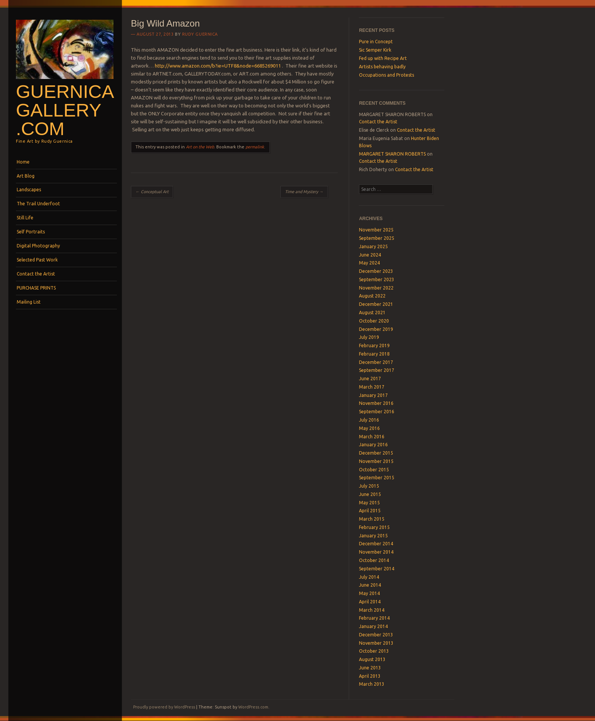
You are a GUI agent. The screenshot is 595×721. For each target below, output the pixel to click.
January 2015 (373, 535)
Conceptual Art (151, 191)
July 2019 (369, 337)
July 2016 (369, 419)
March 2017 (371, 386)
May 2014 (369, 593)
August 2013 (372, 659)
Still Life (25, 217)
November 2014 (376, 551)
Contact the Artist (36, 273)
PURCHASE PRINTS (36, 287)
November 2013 (376, 643)
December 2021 (376, 304)
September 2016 (376, 411)
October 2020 (374, 320)
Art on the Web (200, 147)
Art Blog (26, 175)
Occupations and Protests (386, 74)
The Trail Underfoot (38, 203)
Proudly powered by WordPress (164, 707)
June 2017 (370, 378)
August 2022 (372, 295)
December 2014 (376, 543)
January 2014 (373, 626)
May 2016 (369, 428)
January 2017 (373, 395)
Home (23, 161)
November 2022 (376, 287)
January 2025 (373, 246)
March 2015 (371, 518)
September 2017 (376, 370)
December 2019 (376, 329)
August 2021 (372, 312)
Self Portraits (31, 231)
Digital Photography (38, 245)
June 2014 (370, 584)
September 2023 (376, 279)
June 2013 (370, 667)
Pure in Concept (376, 41)
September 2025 (376, 238)
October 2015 (374, 469)
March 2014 (371, 610)
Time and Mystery (304, 191)
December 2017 (376, 362)
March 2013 (371, 684)
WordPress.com (253, 707)
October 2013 (374, 651)
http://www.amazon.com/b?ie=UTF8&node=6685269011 (218, 65)
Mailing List (29, 301)
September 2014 (376, 568)
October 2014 (374, 560)
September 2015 (376, 477)
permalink (255, 147)
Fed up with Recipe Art (383, 58)
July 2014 (369, 577)
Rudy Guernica (200, 34)
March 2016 (371, 436)
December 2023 (376, 271)
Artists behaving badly (382, 66)
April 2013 (370, 676)
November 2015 (376, 461)
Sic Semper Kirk (375, 49)
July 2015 (369, 485)
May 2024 (369, 262)
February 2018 (374, 353)
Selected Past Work (37, 259)
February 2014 (374, 618)
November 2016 (376, 403)
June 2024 (370, 254)
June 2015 (370, 494)
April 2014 (370, 601)
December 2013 (376, 634)
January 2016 (373, 444)
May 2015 (369, 502)
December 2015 (376, 452)
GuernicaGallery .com (65, 110)
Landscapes (29, 189)
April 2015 (370, 510)
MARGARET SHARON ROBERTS (392, 153)
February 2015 (374, 527)
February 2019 (374, 345)
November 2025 (376, 229)
